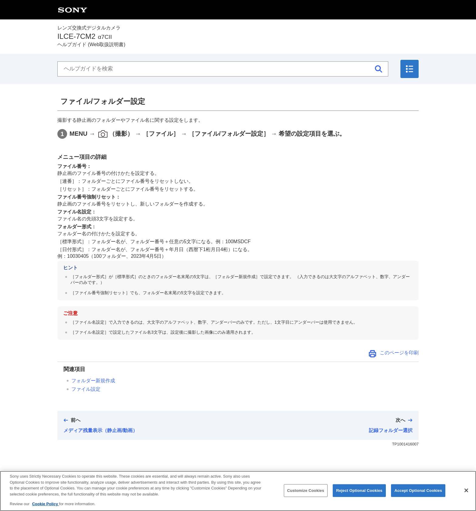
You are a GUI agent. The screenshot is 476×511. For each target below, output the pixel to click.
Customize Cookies (305, 495)
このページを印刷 (399, 352)
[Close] (466, 495)
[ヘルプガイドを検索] (222, 69)
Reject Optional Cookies (359, 495)
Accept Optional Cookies (418, 495)
